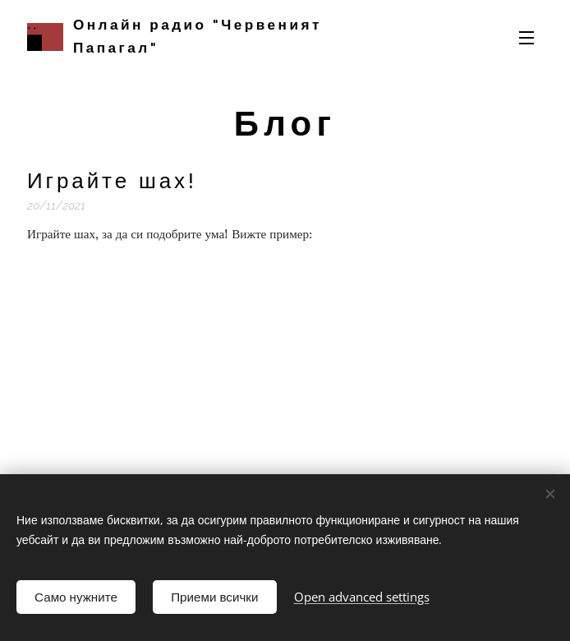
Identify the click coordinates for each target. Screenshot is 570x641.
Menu (526, 38)
